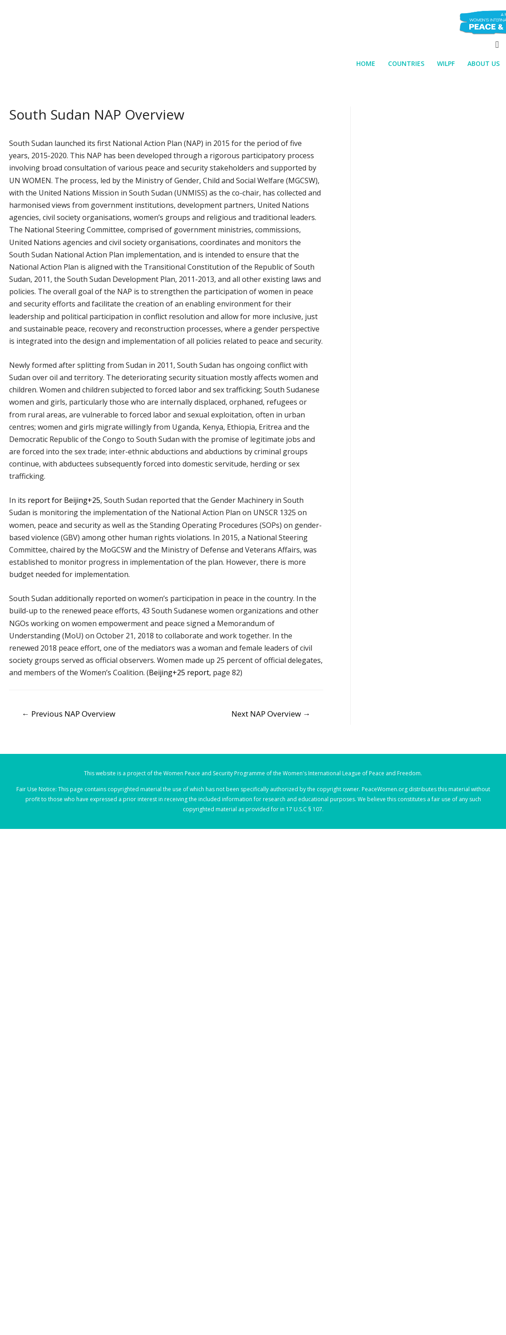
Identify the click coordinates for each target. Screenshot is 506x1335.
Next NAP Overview (270, 713)
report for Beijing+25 (64, 500)
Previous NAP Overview (68, 713)
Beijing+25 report (179, 673)
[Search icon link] (497, 44)
